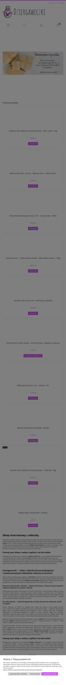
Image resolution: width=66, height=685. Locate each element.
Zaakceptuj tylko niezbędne (18, 674)
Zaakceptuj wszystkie (50, 674)
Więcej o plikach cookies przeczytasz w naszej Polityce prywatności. (22, 670)
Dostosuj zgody (35, 674)
